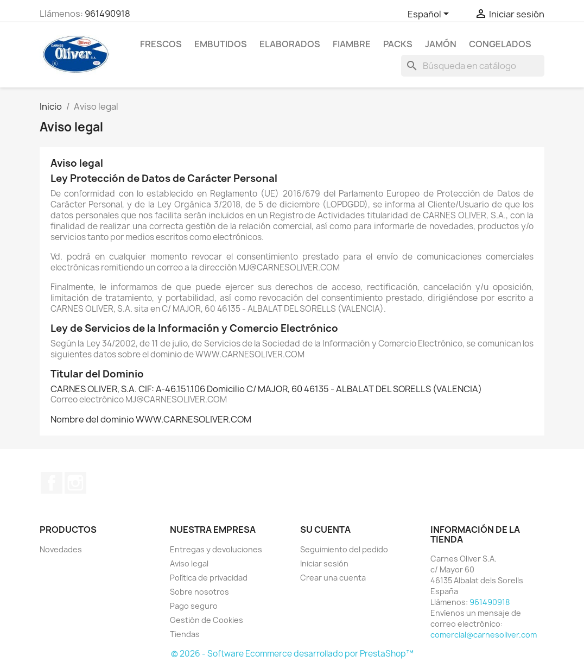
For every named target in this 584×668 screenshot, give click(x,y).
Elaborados (289, 44)
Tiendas (185, 634)
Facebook (51, 483)
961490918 (107, 14)
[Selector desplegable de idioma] (430, 14)
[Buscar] (472, 66)
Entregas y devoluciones (216, 549)
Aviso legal (189, 563)
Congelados (500, 44)
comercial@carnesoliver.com (483, 634)
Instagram (75, 483)
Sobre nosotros (199, 592)
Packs (397, 44)
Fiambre (352, 44)
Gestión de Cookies (206, 620)
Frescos (161, 44)
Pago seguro (194, 606)
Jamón (440, 44)
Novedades (61, 549)
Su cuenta (325, 529)
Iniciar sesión (324, 563)
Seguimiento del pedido (344, 549)
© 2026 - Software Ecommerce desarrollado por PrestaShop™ (292, 653)
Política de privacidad (208, 577)
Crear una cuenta (333, 577)
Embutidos (220, 44)
